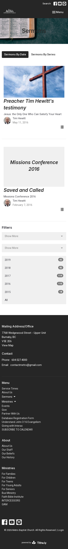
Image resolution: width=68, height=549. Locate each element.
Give (4, 409)
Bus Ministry (9, 492)
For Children (8, 477)
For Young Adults (11, 485)
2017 (34, 275)
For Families (8, 473)
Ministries (8, 468)
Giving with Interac (12, 425)
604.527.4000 (19, 360)
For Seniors (8, 489)
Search (47, 3)
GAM (4, 504)
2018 (34, 268)
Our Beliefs (8, 453)
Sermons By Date (15, 54)
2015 (34, 292)
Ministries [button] (9, 401)
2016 (34, 283)
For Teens (7, 481)
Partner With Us (11, 413)
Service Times (10, 388)
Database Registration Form (18, 418)
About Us (7, 392)
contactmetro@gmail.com (26, 365)
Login (61, 530)
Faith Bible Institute (13, 496)
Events (6, 406)
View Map (7, 345)
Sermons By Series (43, 54)
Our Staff (7, 449)
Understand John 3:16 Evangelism (21, 422)
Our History (8, 457)
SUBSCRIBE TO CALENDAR (17, 429)
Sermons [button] (9, 397)
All (6, 300)
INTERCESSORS (11, 500)
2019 (34, 260)
